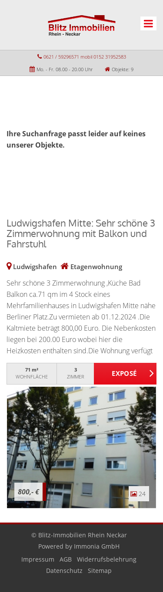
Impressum (37, 559)
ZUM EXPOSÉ (125, 374)
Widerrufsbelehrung (106, 559)
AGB (66, 559)
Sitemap (100, 570)
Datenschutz (64, 570)
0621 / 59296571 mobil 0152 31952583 (84, 56)
